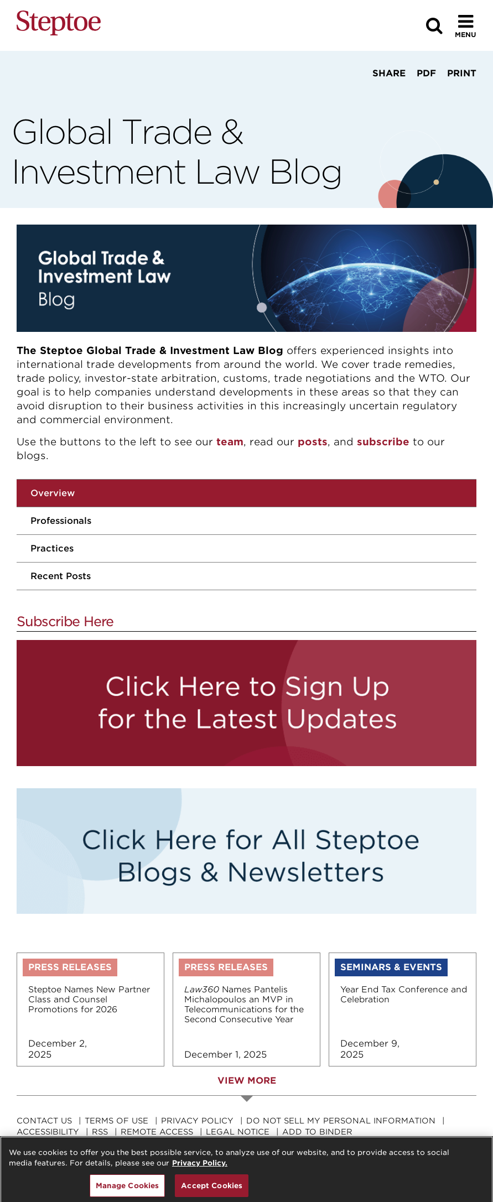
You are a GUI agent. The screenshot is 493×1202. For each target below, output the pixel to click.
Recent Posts (60, 576)
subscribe (383, 442)
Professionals (60, 521)
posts (313, 442)
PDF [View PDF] (426, 73)
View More (246, 1080)
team (229, 442)
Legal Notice (237, 1131)
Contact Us (44, 1120)
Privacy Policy (197, 1120)
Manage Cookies (127, 1189)
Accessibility (48, 1131)
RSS (100, 1131)
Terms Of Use (116, 1120)
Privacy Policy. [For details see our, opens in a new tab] (199, 1167)
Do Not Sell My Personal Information (340, 1120)
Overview (52, 493)
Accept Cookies (211, 1189)
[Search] (434, 26)
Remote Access (157, 1131)
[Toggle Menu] (465, 26)
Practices (52, 548)
